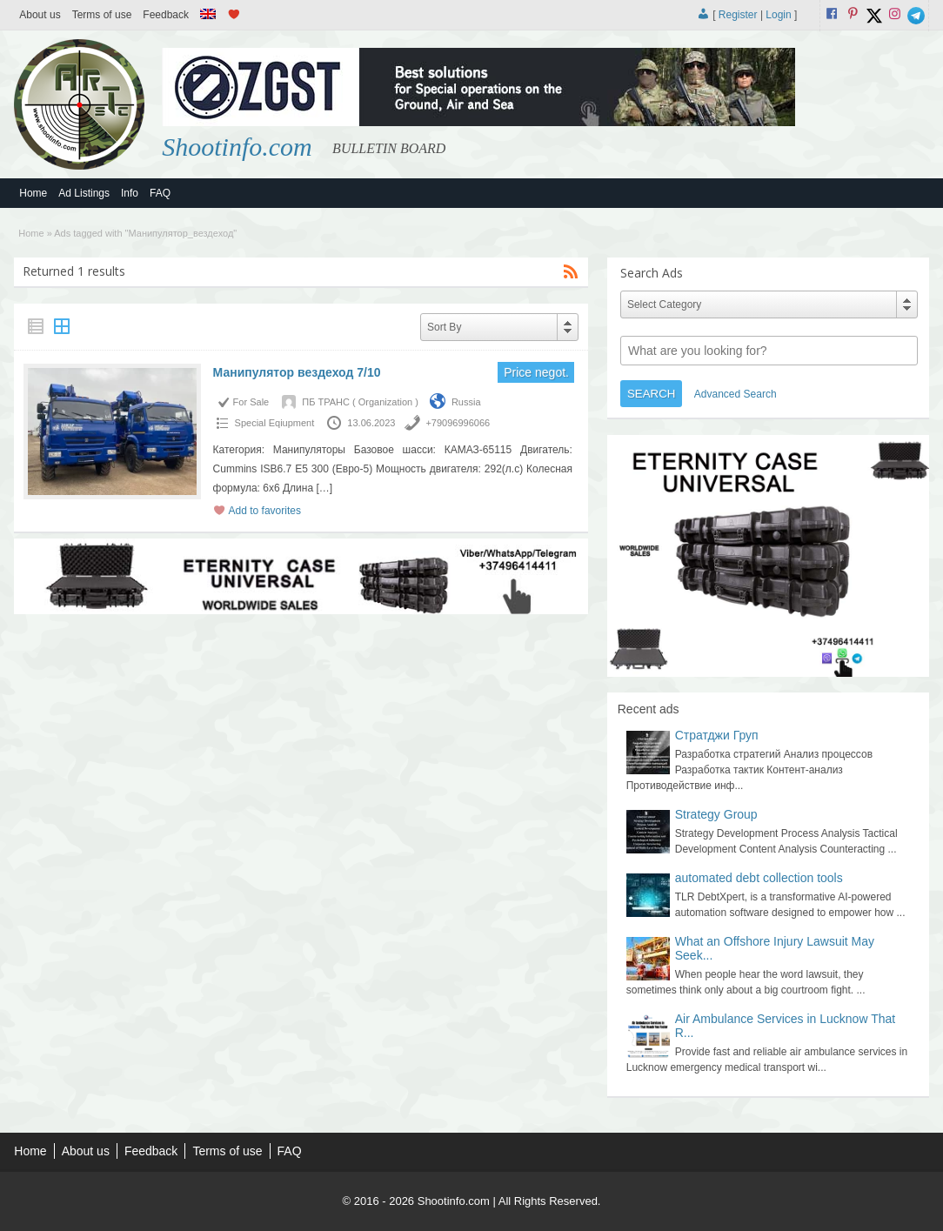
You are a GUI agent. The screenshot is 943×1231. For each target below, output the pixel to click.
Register (738, 15)
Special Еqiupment (275, 423)
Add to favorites (265, 511)
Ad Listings (84, 193)
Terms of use (102, 15)
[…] (324, 488)
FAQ (160, 193)
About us (39, 15)
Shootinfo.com (237, 146)
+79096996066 (457, 423)
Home (33, 193)
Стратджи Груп (717, 735)
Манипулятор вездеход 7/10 (297, 372)
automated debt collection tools (759, 878)
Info (129, 193)
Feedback (166, 15)
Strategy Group (716, 814)
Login (778, 15)
